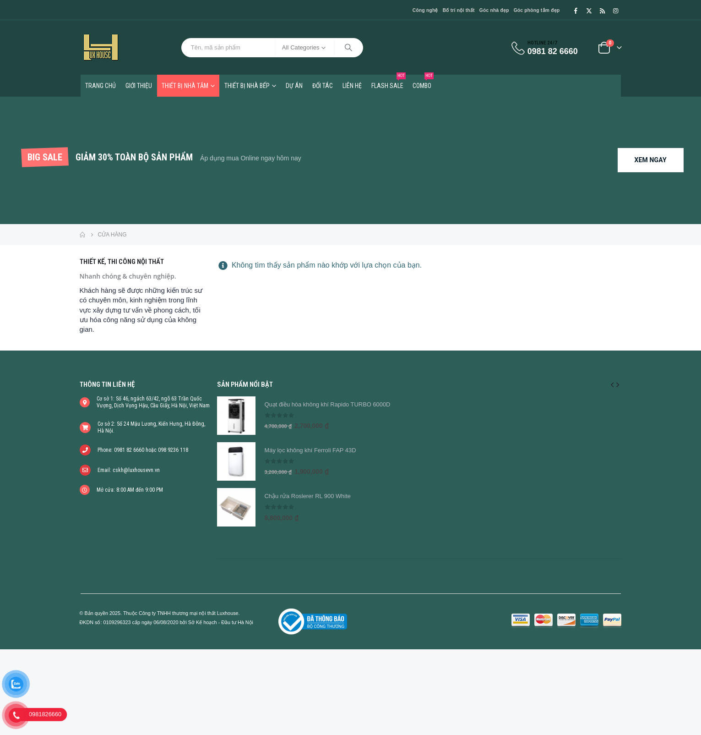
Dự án (294, 85)
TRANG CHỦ (100, 85)
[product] (236, 415)
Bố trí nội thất (459, 10)
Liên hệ (352, 85)
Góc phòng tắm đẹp (537, 10)
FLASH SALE (388, 82)
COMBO (423, 82)
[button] (612, 384)
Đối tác (322, 85)
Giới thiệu (138, 85)
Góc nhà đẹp (494, 10)
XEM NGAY (651, 160)
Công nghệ (425, 10)
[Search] (348, 47)
